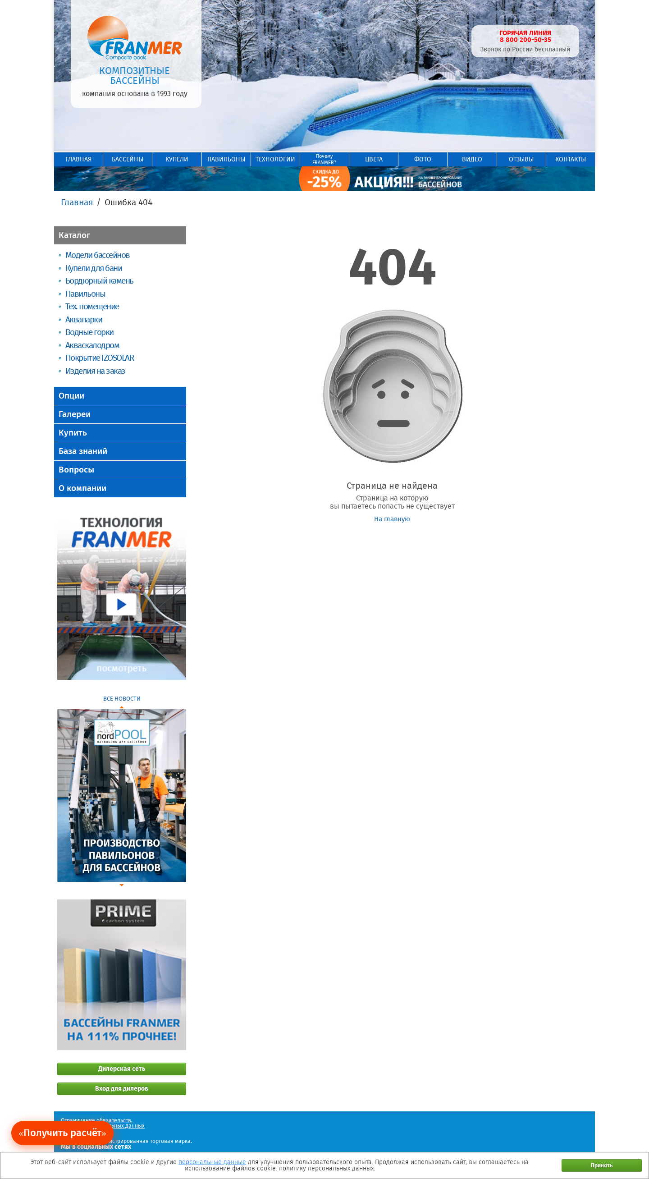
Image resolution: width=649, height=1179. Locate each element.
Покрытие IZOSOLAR (99, 358)
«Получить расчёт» (62, 1133)
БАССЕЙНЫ (127, 159)
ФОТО (422, 159)
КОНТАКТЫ (570, 159)
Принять (601, 1165)
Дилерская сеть (121, 1069)
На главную (392, 519)
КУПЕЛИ (176, 159)
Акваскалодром (92, 345)
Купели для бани (93, 268)
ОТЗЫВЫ (521, 159)
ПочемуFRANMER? (324, 159)
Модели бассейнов (97, 255)
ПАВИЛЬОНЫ (226, 159)
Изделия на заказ (95, 371)
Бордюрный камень (99, 280)
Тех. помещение (92, 306)
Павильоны (85, 294)
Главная (77, 202)
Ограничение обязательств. (97, 1120)
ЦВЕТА (374, 159)
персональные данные (212, 1162)
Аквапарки (83, 319)
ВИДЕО (472, 159)
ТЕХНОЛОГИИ (275, 159)
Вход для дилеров (121, 1088)
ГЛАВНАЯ (78, 159)
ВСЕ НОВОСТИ (122, 698)
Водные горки (89, 332)
